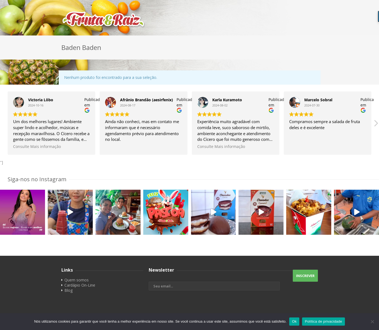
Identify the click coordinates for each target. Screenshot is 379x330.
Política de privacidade (323, 321)
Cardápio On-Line (79, 285)
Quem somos (76, 280)
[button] (375, 124)
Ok (294, 321)
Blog (68, 290)
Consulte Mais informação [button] (37, 146)
